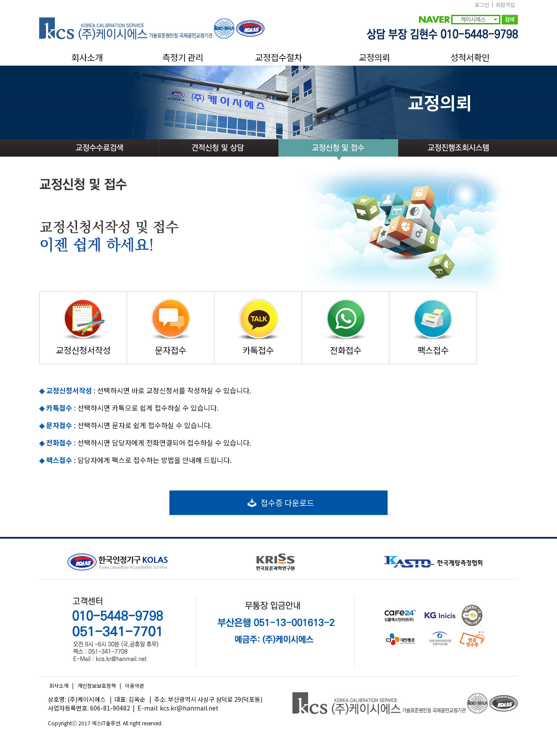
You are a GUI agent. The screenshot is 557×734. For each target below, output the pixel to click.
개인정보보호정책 (96, 685)
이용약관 (134, 685)
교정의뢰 (374, 57)
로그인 (482, 4)
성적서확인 (470, 57)
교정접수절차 (278, 57)
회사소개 (87, 57)
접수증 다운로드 (278, 502)
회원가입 (505, 4)
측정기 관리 (182, 57)
